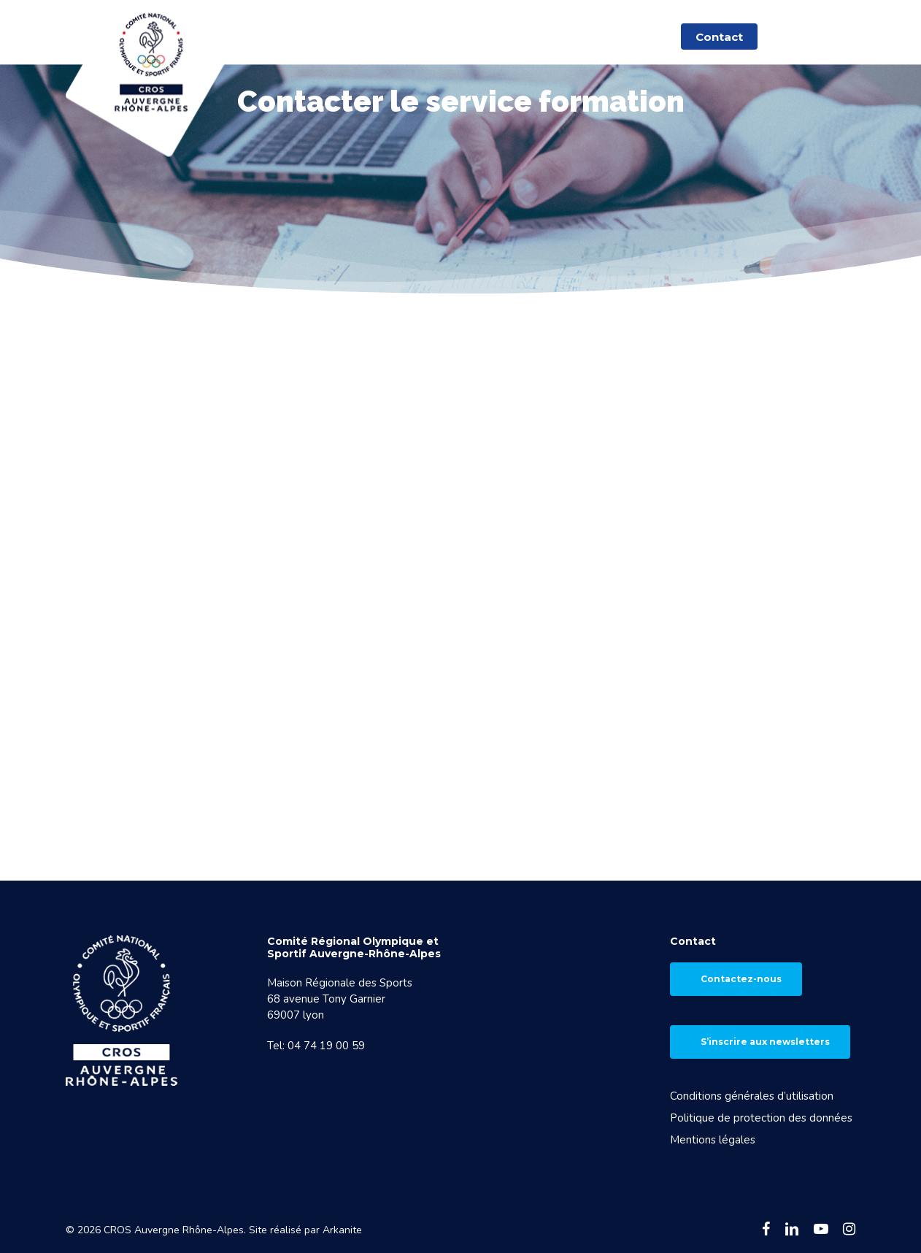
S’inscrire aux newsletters (765, 1041)
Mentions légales (712, 1140)
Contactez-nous (741, 978)
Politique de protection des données (761, 1118)
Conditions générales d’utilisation (751, 1096)
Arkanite (342, 1230)
